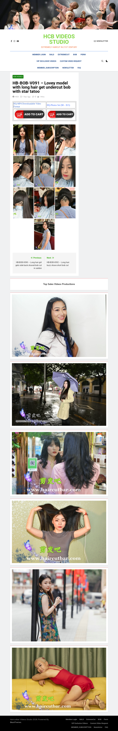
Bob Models (17, 77)
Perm (83, 54)
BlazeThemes (15, 722)
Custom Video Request (70, 61)
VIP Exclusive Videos (46, 61)
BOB (75, 54)
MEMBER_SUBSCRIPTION (48, 68)
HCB (17, 96)
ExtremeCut (64, 54)
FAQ (79, 68)
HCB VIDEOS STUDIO (59, 39)
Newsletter (68, 68)
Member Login (39, 54)
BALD (51, 54)
